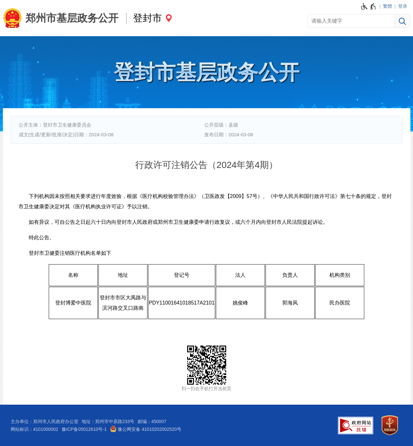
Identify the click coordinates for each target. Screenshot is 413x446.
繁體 (387, 6)
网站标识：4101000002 (34, 429)
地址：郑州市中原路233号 (108, 421)
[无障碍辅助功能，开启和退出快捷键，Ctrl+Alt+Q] (368, 6)
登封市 (147, 18)
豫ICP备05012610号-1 (84, 429)
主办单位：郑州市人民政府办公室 (44, 421)
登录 (402, 6)
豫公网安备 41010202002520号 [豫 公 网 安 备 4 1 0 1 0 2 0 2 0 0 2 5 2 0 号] (145, 429)
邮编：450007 (152, 421)
